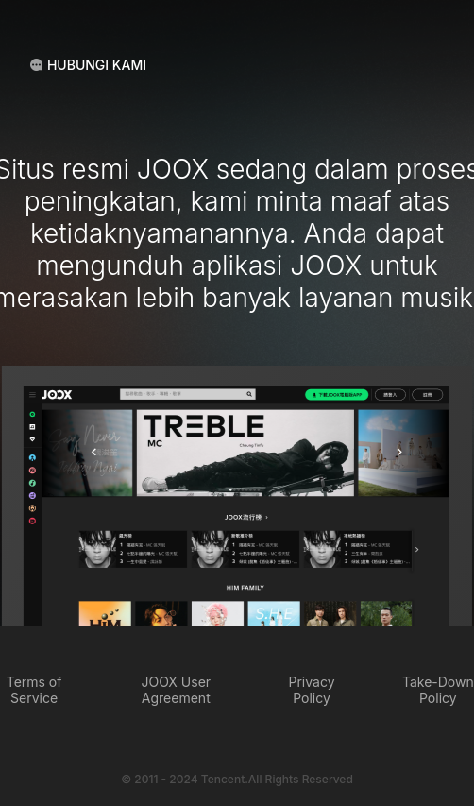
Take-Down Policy (438, 690)
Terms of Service (34, 690)
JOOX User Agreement (176, 690)
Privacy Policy (312, 690)
